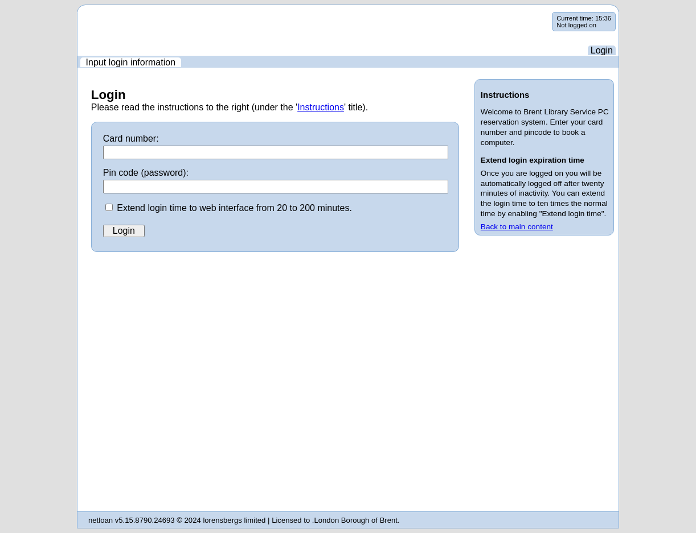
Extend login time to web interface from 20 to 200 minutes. (234, 208)
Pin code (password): (146, 172)
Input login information (130, 62)
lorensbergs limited (234, 520)
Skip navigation (77, 12)
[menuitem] (130, 62)
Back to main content (517, 226)
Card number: (131, 138)
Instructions (320, 107)
